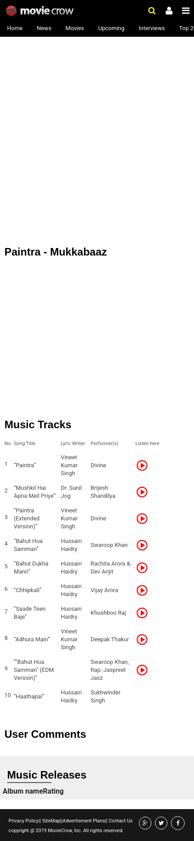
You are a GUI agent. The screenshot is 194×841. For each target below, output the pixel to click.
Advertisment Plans (84, 821)
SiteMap (50, 821)
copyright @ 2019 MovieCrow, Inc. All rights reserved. (65, 830)
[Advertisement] (97, 101)
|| (40, 821)
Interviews (152, 28)
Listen (144, 465)
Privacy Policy (23, 821)
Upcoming (111, 28)
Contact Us (120, 821)
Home (15, 28)
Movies (75, 28)
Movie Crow (40, 11)
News (44, 28)
